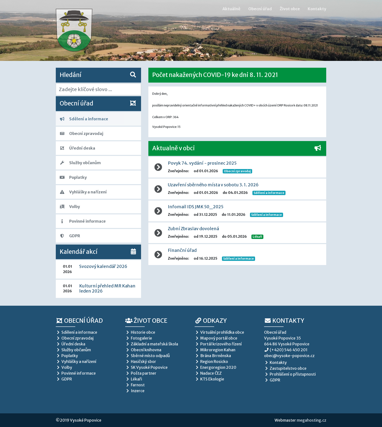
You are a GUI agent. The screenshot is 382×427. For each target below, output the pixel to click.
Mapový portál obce (216, 338)
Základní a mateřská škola (151, 344)
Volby (70, 206)
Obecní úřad (260, 8)
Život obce (290, 8)
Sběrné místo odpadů (147, 355)
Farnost (135, 384)
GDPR (70, 235)
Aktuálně (231, 8)
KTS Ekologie (209, 379)
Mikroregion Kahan (215, 349)
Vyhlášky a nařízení (83, 192)
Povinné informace (83, 221)
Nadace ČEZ (208, 373)
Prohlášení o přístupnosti (290, 374)
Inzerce (134, 390)
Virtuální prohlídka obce (219, 332)
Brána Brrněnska (213, 355)
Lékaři (257, 236)
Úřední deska (77, 148)
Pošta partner (140, 373)
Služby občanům (80, 162)
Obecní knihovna (143, 349)
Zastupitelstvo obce (285, 368)
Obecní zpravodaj (81, 133)
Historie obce (140, 332)
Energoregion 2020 (215, 367)
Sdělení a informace (84, 118)
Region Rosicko (211, 361)
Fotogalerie (138, 338)
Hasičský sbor (140, 361)
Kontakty (317, 8)
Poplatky (73, 177)
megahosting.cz (311, 420)
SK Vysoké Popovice (146, 367)
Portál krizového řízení (218, 344)
